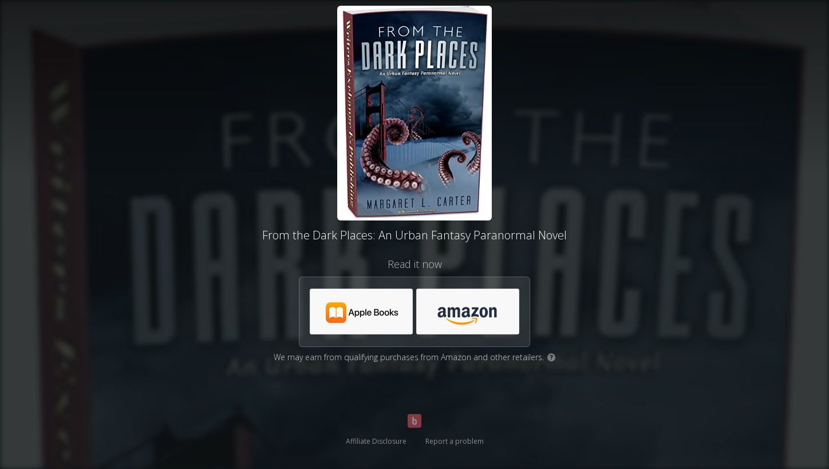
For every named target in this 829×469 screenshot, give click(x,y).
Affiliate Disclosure (376, 441)
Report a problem (454, 441)
